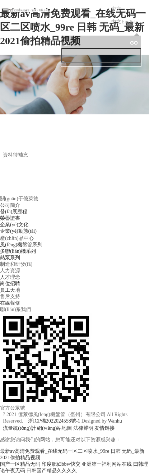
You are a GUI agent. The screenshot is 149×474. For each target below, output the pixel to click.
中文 (116, 21)
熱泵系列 (10, 257)
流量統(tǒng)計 (19, 428)
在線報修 (10, 303)
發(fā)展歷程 (13, 211)
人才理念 (10, 277)
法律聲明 (83, 428)
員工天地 (10, 290)
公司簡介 (10, 205)
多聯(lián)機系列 (18, 251)
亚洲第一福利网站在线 (107, 464)
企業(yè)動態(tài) (18, 231)
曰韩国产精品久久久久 (52, 470)
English (129, 21)
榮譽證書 (10, 218)
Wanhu (115, 421)
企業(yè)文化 (14, 224)
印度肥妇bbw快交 (61, 464)
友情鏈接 (104, 428)
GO (134, 43)
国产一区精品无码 (20, 464)
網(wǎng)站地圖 (54, 428)
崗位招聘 (10, 283)
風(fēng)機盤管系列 (21, 244)
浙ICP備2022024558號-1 (54, 421)
